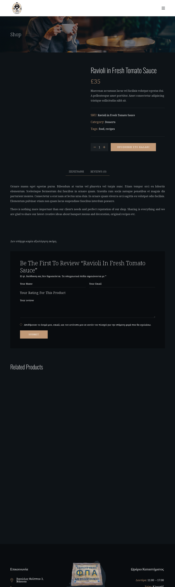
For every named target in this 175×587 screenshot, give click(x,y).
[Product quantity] (99, 147)
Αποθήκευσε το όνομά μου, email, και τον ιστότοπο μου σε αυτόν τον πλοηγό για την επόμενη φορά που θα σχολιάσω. (87, 324)
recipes (110, 129)
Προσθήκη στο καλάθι (133, 147)
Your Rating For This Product (43, 292)
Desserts (110, 122)
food (101, 129)
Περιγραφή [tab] (76, 171)
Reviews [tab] (98, 171)
